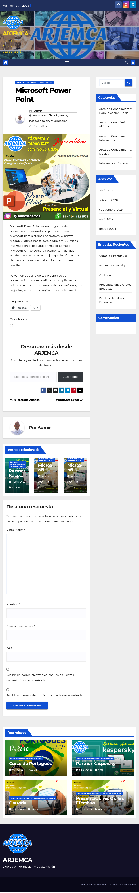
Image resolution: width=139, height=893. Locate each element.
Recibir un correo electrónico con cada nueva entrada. (44, 696)
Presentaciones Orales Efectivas (100, 801)
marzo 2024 (107, 229)
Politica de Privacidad (93, 885)
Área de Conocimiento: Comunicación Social (32, 799)
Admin (38, 111)
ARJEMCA (15, 33)
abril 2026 (106, 191)
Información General (114, 164)
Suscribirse (70, 377)
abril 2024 (106, 220)
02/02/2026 (86, 771)
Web (9, 648)
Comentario (16, 530)
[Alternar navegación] (66, 63)
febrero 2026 (108, 200)
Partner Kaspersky (17, 476)
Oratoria (105, 275)
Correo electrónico (20, 626)
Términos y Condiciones (122, 885)
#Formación (59, 121)
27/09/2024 (19, 810)
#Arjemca (60, 116)
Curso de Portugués (113, 256)
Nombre (13, 605)
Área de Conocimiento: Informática (34, 83)
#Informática (38, 127)
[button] (126, 63)
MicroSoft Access (24, 400)
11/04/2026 (19, 771)
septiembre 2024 (111, 210)
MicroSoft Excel (69, 400)
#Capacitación (39, 121)
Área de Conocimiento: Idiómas (26, 759)
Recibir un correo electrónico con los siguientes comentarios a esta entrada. (40, 678)
